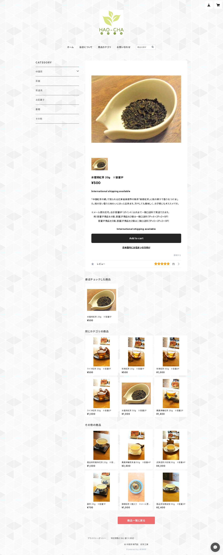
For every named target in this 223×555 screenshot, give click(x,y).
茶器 (38, 81)
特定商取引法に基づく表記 (122, 538)
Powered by (136, 549)
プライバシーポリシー (97, 538)
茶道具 (39, 90)
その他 (39, 118)
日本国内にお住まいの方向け (136, 247)
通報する (177, 255)
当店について (85, 47)
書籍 (38, 109)
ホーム (70, 47)
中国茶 (39, 71)
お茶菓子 (40, 100)
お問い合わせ (123, 47)
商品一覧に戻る (136, 520)
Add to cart (136, 238)
